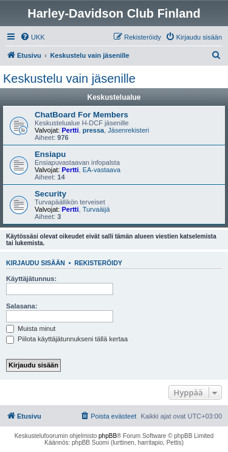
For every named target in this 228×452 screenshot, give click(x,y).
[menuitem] (32, 37)
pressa (93, 130)
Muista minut (30, 328)
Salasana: (21, 306)
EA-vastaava (101, 169)
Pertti (69, 130)
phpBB (107, 436)
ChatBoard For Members (81, 114)
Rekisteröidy (98, 262)
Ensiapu (50, 154)
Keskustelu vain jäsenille (69, 78)
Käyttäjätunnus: (31, 278)
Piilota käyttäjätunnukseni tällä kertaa (67, 338)
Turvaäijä (96, 209)
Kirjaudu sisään (35, 262)
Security (50, 193)
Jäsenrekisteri (128, 130)
